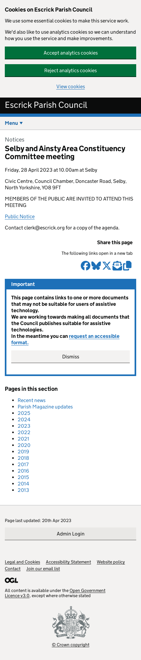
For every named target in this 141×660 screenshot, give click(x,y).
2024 (24, 419)
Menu (11, 123)
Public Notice (20, 216)
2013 (23, 490)
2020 (24, 445)
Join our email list (43, 568)
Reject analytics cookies (70, 70)
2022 (24, 432)
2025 (24, 413)
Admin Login (71, 534)
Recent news (32, 400)
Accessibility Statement (68, 562)
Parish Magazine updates (45, 407)
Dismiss (70, 357)
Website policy (111, 562)
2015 (23, 477)
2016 (23, 471)
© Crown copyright (70, 644)
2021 (23, 439)
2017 (23, 464)
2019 (23, 452)
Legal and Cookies (22, 562)
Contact (13, 568)
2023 (24, 426)
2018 (23, 458)
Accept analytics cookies (71, 53)
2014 (23, 484)
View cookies (70, 86)
